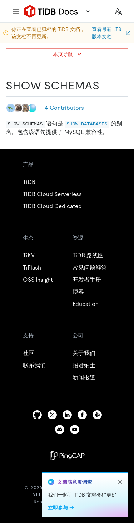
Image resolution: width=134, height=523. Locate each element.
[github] (37, 414)
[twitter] (52, 414)
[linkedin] (67, 414)
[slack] (97, 414)
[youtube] (74, 429)
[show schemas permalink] (105, 85)
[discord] (59, 429)
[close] (120, 482)
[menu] (16, 11)
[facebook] (82, 414)
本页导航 (68, 54)
